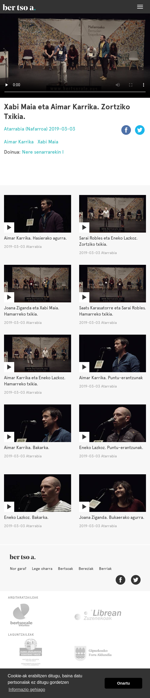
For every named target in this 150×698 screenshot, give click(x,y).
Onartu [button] (123, 683)
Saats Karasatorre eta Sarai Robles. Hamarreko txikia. (112, 311)
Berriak (105, 568)
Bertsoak (65, 568)
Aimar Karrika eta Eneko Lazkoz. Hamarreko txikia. (34, 380)
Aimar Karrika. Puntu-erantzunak (111, 377)
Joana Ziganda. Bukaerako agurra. (111, 517)
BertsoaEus (27, 6)
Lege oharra (42, 568)
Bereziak (86, 568)
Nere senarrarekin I (43, 152)
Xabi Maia (48, 141)
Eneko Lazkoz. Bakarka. (26, 517)
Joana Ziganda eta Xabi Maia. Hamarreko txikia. (31, 311)
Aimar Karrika (19, 141)
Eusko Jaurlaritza (30, 652)
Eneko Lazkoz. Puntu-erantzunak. (111, 447)
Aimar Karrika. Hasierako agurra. (35, 238)
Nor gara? (18, 568)
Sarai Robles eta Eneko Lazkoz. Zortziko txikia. (108, 241)
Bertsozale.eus (25, 615)
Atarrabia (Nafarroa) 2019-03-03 (39, 129)
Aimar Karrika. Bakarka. (26, 447)
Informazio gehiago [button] (27, 689)
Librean (98, 615)
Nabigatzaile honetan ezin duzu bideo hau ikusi (75, 55)
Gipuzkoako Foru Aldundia (96, 652)
